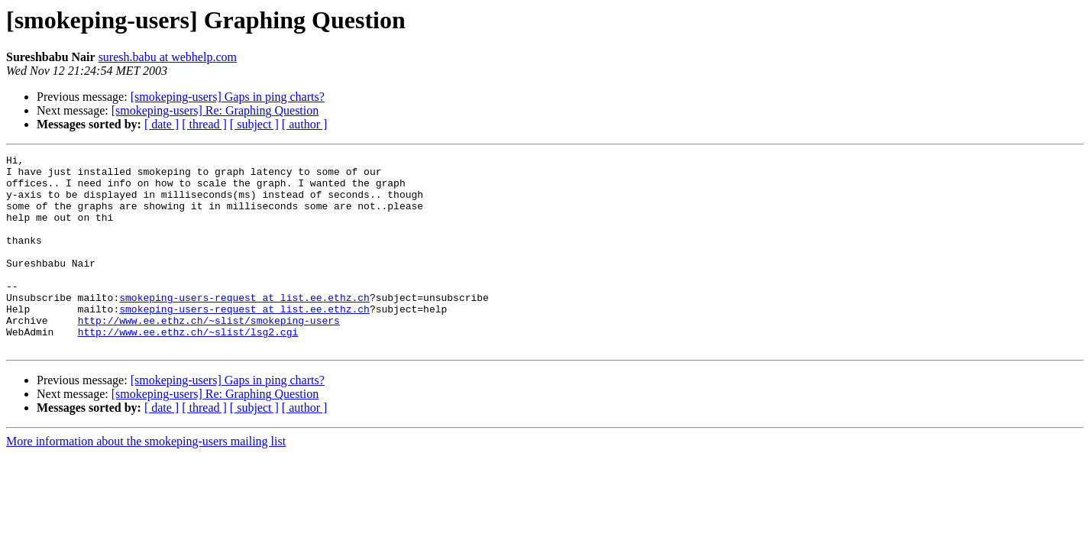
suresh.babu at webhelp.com (168, 56)
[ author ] (305, 124)
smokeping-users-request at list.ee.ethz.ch (244, 327)
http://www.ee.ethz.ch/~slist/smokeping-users (209, 354)
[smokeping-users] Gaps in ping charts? (228, 96)
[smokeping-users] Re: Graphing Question (215, 110)
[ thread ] (204, 124)
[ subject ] (254, 124)
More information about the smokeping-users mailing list (146, 480)
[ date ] (161, 124)
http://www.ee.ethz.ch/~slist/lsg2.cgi (188, 368)
